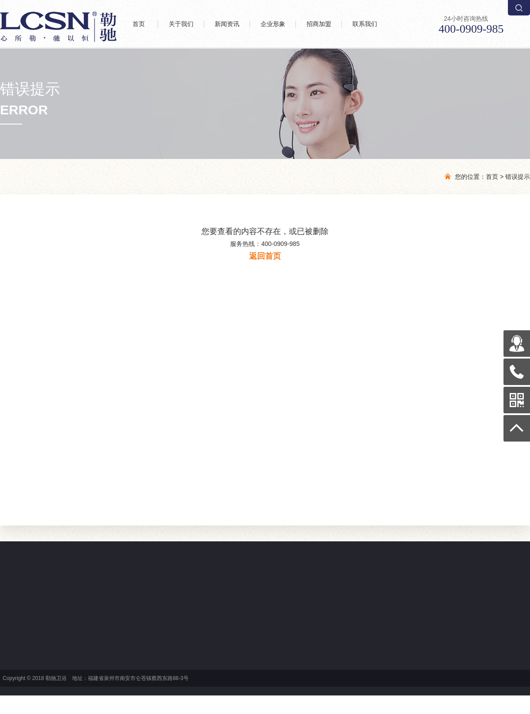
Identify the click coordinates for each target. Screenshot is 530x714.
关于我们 (181, 24)
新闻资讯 (227, 24)
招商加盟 (319, 24)
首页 (138, 24)
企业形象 (273, 24)
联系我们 (364, 24)
